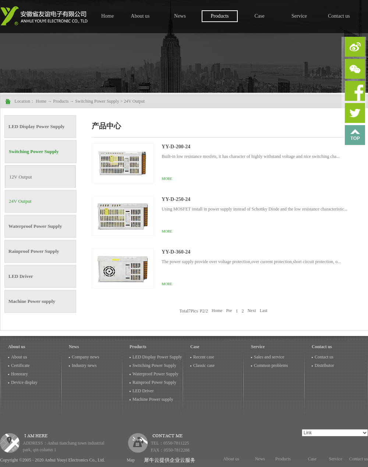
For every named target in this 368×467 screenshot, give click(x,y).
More (167, 179)
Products (60, 101)
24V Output (134, 101)
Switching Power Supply (97, 101)
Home (107, 16)
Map (129, 460)
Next (251, 311)
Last (264, 311)
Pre (229, 311)
